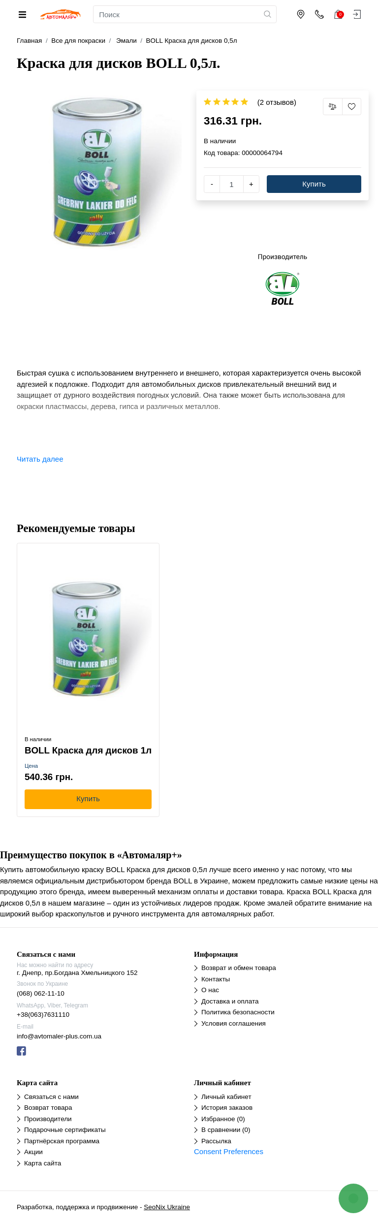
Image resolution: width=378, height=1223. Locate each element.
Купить (313, 184)
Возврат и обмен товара (238, 968)
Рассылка (216, 1141)
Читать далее (40, 459)
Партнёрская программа (61, 1141)
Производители (48, 1119)
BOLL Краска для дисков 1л (88, 750)
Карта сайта (42, 1163)
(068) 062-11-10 (40, 993)
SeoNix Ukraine (167, 1207)
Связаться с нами (51, 1096)
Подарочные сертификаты (65, 1129)
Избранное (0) (223, 1119)
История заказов (226, 1107)
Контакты (215, 979)
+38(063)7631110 (43, 1014)
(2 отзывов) (276, 102)
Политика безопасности (238, 1012)
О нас (210, 990)
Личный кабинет (226, 1096)
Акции (33, 1152)
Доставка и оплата (229, 1001)
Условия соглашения (233, 1023)
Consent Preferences (228, 1151)
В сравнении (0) (225, 1129)
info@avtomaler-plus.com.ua (59, 1036)
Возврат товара (48, 1107)
